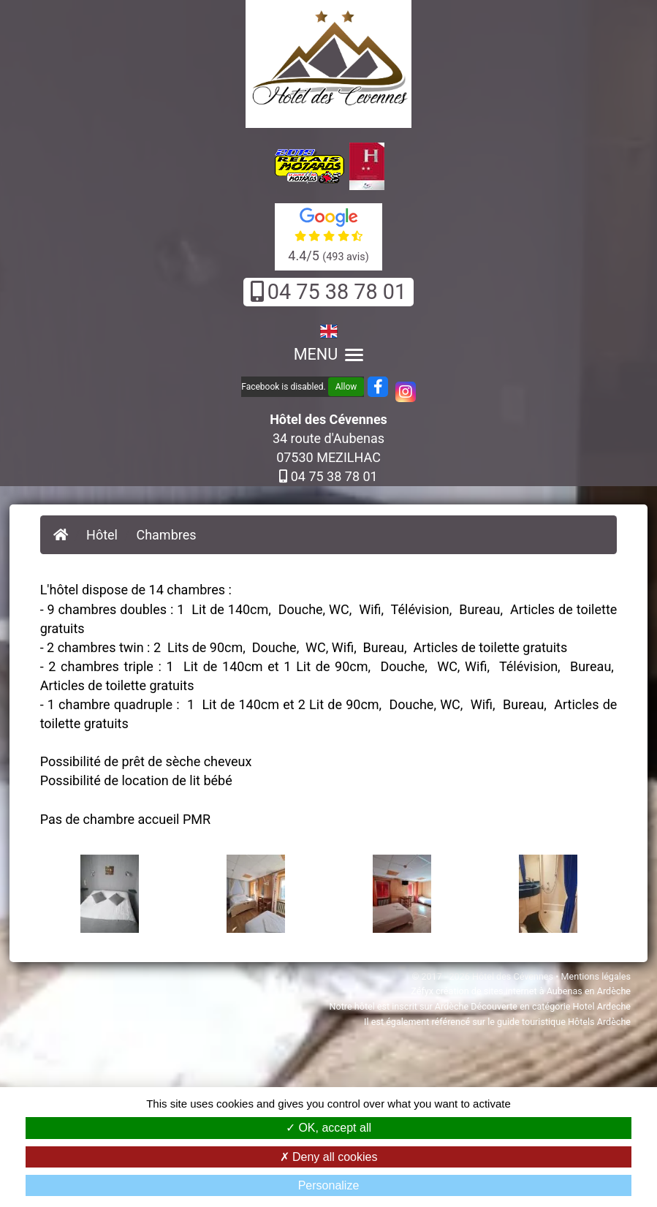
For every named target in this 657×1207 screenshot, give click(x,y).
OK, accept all (328, 1127)
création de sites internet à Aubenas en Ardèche (533, 990)
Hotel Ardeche (602, 1006)
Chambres (166, 534)
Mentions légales (596, 976)
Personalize (329, 1185)
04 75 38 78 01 (328, 291)
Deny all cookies (329, 1157)
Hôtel (102, 534)
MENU (329, 354)
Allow (346, 387)
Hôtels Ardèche (599, 1021)
